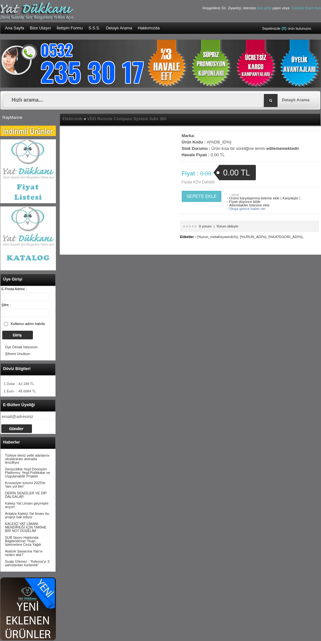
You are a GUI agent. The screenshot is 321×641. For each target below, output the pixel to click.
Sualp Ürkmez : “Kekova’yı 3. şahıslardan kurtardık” (27, 563)
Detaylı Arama (119, 28)
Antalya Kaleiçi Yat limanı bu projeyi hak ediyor (27, 515)
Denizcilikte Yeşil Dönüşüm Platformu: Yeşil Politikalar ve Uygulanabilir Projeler (27, 472)
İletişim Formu (70, 28)
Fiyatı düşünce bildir (243, 202)
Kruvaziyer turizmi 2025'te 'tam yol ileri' (25, 484)
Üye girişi (264, 8)
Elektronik (73, 118)
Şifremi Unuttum (17, 354)
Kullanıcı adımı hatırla (28, 324)
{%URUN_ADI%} (253, 237)
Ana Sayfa (14, 28)
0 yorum (205, 226)
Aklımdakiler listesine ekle (247, 205)
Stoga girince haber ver (245, 209)
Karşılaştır (291, 198)
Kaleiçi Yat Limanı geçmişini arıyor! (27, 505)
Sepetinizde (287, 28)
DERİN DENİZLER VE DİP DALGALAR (26, 494)
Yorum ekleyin (227, 226)
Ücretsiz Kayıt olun (306, 8)
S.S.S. (94, 28)
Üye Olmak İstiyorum (21, 347)
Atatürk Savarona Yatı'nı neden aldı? (24, 553)
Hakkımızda (149, 28)
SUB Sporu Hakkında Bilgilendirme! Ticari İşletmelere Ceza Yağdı (23, 541)
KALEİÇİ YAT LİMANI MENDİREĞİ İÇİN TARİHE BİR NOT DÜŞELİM (26, 527)
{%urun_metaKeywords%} (217, 237)
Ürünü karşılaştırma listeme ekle (252, 198)
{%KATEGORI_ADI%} (285, 237)
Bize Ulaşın (40, 28)
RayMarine (13, 117)
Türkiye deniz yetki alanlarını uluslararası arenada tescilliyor (27, 458)
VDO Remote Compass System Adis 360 (126, 118)
